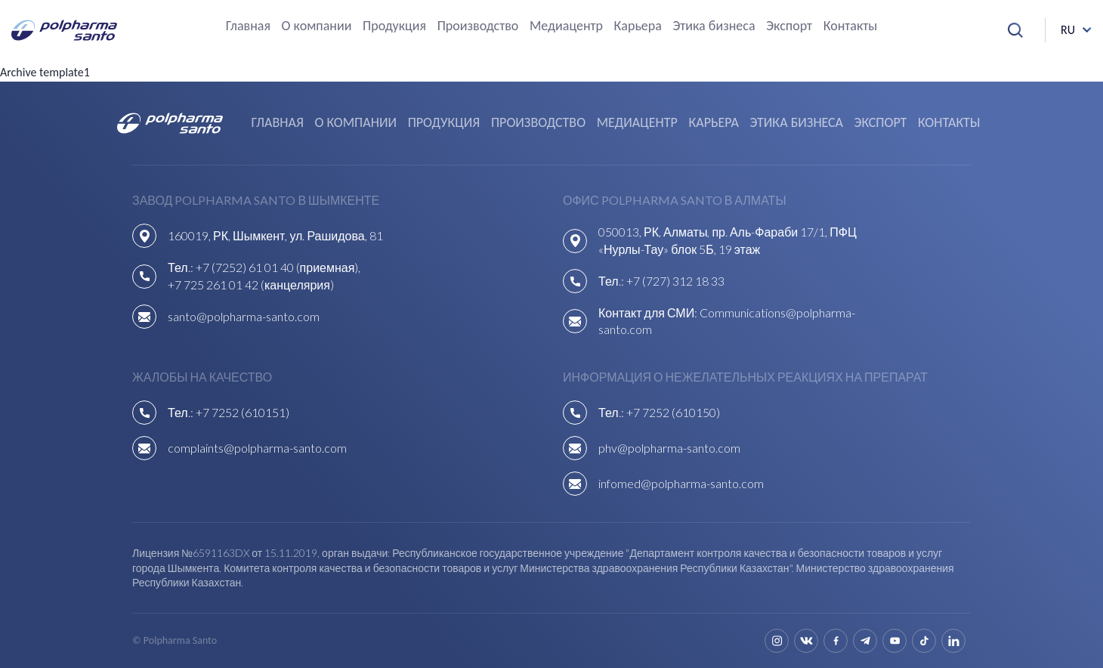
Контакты (850, 26)
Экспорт (789, 26)
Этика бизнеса (713, 26)
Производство (478, 26)
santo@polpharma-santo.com (244, 316)
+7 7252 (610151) (242, 412)
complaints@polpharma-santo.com (257, 448)
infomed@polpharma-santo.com (681, 483)
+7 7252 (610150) (673, 412)
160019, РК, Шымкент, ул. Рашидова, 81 (275, 235)
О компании (317, 26)
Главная (248, 26)
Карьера (638, 26)
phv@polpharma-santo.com (669, 448)
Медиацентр (566, 26)
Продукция (394, 26)
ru (1068, 30)
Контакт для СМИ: (649, 312)
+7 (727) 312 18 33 (675, 281)
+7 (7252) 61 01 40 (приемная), (278, 267)
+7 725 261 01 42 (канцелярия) (251, 284)
